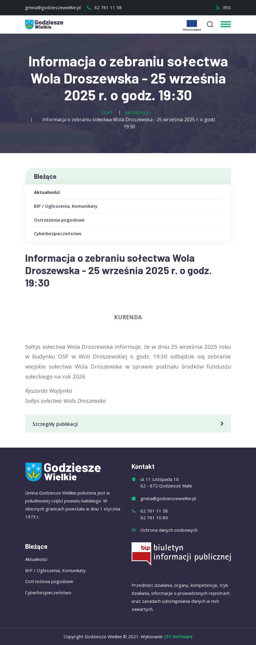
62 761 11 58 (104, 7)
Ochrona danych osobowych (168, 530)
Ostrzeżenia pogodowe (59, 220)
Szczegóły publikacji (129, 424)
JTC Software (179, 636)
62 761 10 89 (154, 517)
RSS (223, 7)
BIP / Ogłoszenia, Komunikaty (66, 206)
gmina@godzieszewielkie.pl (53, 7)
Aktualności (47, 192)
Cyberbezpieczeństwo (58, 233)
